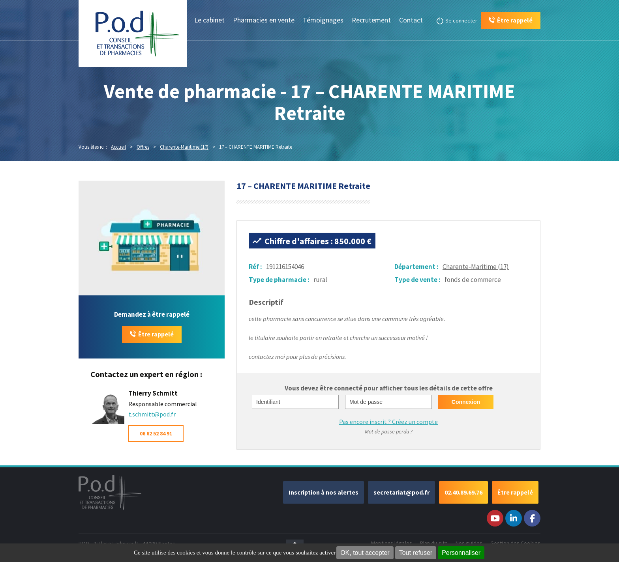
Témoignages (323, 19)
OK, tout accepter (365, 552)
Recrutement (371, 19)
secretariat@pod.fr (401, 492)
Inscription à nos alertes (323, 492)
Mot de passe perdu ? (389, 431)
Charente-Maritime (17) (476, 266)
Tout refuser (415, 552)
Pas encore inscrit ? (388, 422)
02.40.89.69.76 (463, 492)
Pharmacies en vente (263, 19)
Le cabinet (209, 19)
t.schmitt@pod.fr (152, 414)
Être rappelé (156, 334)
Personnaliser (461, 552)
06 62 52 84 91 (156, 433)
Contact (411, 19)
